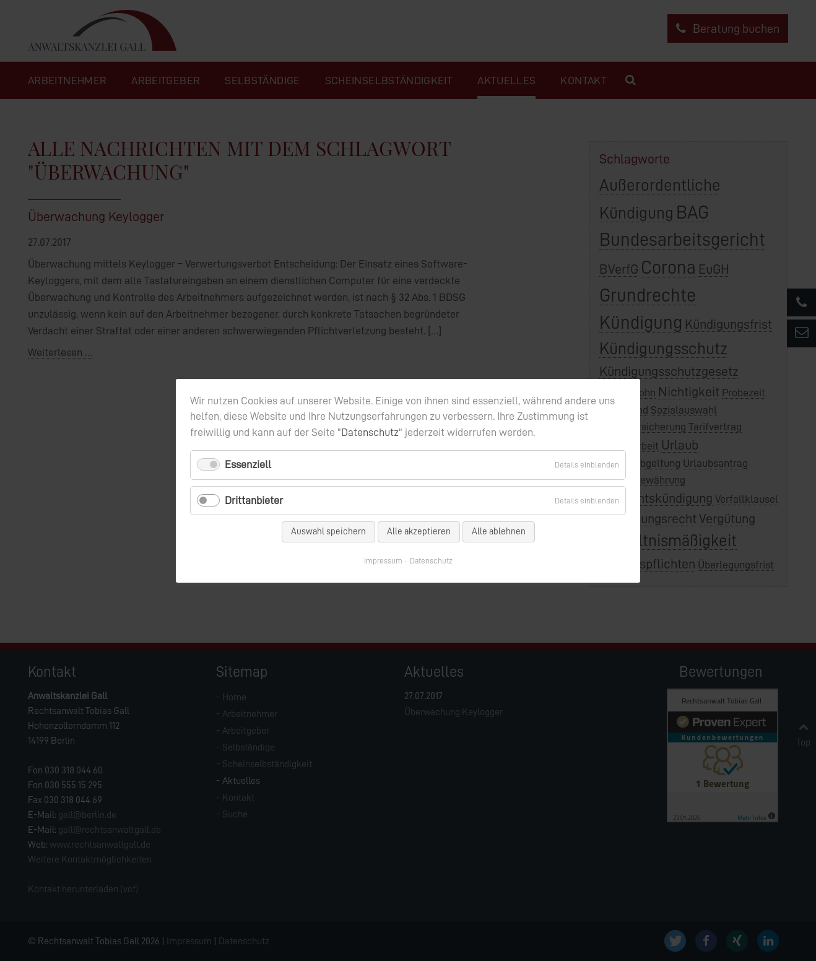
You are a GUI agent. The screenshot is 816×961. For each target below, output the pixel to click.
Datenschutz (370, 432)
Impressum (383, 560)
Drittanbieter (254, 499)
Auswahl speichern (328, 531)
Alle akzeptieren (419, 531)
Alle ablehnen (499, 531)
